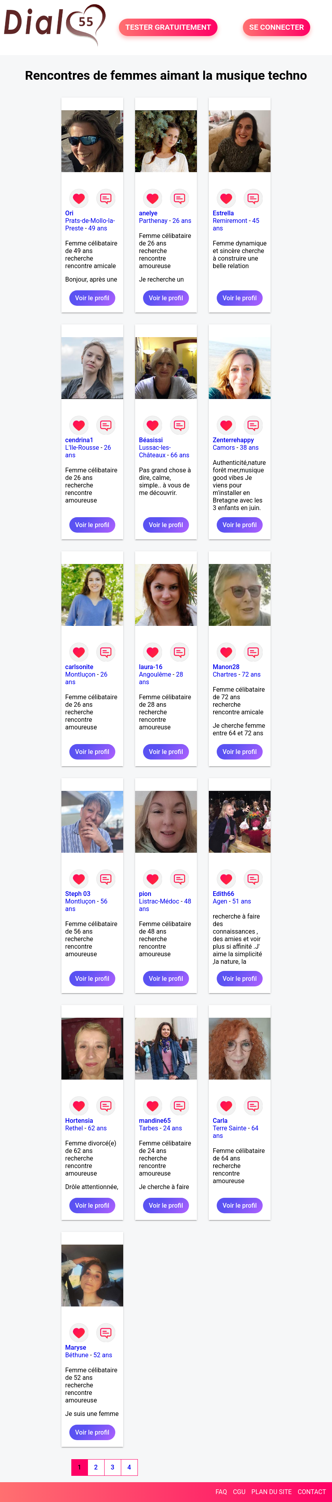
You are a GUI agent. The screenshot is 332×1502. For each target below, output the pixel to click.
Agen (220, 901)
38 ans (249, 447)
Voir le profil (92, 298)
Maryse (75, 1347)
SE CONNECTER (276, 27)
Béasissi (151, 440)
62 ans (97, 1128)
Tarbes (148, 1128)
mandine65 (155, 1120)
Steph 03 (78, 894)
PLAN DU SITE (272, 1492)
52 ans (103, 1355)
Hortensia (79, 1120)
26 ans (181, 220)
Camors (224, 447)
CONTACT (312, 1492)
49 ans (97, 228)
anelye (148, 213)
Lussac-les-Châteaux (155, 451)
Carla (220, 1120)
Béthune (77, 1355)
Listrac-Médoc (159, 901)
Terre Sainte (229, 1128)
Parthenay (153, 220)
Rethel (74, 1128)
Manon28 (226, 667)
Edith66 (223, 894)
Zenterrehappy (233, 440)
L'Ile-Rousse (82, 447)
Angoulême (155, 674)
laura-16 (150, 667)
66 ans (179, 455)
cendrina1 (79, 440)
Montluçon (80, 674)
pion (145, 894)
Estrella (223, 213)
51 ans (241, 901)
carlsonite (79, 667)
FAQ (221, 1492)
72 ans (251, 674)
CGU (239, 1492)
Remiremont (230, 220)
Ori (69, 213)
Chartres (225, 674)
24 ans (172, 1128)
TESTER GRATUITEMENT (168, 27)
